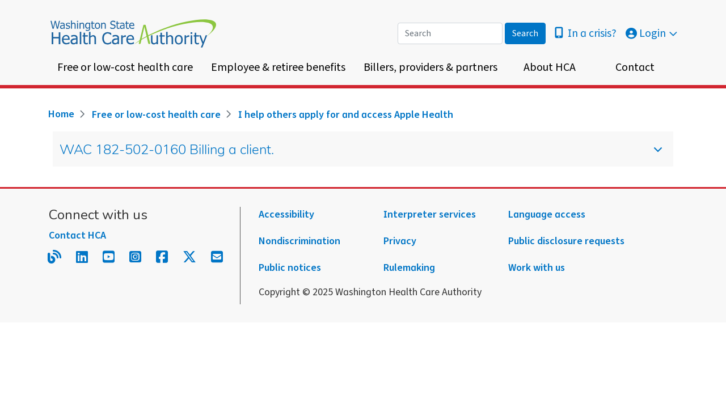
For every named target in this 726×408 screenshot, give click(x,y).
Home (61, 114)
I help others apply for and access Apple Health (345, 115)
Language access (546, 214)
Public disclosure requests (566, 241)
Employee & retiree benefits (278, 67)
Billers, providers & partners (430, 67)
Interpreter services (429, 214)
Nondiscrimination (299, 241)
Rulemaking (409, 268)
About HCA (550, 67)
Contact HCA (77, 235)
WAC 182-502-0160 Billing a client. (353, 155)
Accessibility (286, 214)
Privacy (399, 241)
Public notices (290, 268)
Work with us (536, 268)
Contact (635, 67)
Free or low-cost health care (125, 67)
